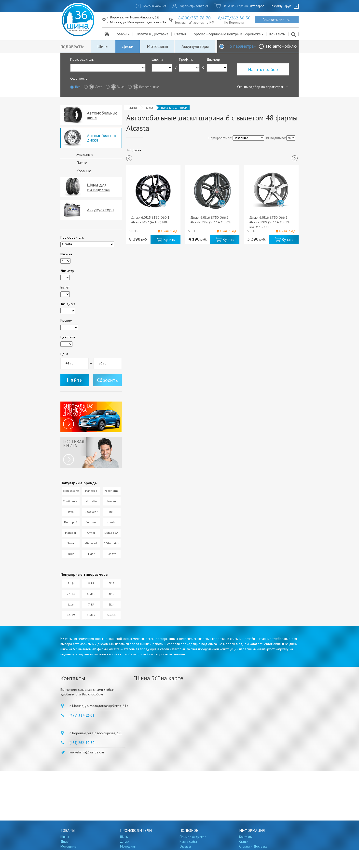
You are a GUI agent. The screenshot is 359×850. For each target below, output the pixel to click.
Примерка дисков (193, 837)
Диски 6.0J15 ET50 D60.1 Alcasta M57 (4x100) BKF (150, 220)
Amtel (91, 532)
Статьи (180, 33)
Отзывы (185, 846)
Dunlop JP (70, 522)
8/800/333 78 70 (194, 18)
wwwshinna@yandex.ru (86, 752)
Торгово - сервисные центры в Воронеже (228, 33)
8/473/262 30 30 (234, 18)
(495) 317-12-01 (81, 715)
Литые (81, 162)
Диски (127, 46)
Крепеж (66, 320)
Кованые (83, 170)
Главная (133, 107)
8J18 (91, 583)
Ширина (157, 59)
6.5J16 (91, 594)
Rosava (111, 554)
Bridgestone (71, 490)
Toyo (71, 512)
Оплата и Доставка (152, 33)
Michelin (91, 501)
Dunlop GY (111, 532)
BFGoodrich (111, 543)
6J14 (111, 604)
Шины (102, 46)
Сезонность (78, 78)
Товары (122, 33)
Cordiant (91, 522)
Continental (71, 501)
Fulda (70, 554)
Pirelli (111, 512)
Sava (70, 543)
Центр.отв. (68, 337)
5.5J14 (71, 594)
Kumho (111, 522)
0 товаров (257, 6)
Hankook (91, 490)
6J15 (111, 583)
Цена (64, 354)
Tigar (91, 554)
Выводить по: (276, 138)
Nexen (111, 501)
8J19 (71, 583)
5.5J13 (111, 615)
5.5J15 (91, 615)
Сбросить (107, 380)
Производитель (82, 59)
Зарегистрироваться (194, 6)
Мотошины (157, 46)
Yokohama (111, 490)
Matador (70, 532)
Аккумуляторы (195, 46)
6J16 (71, 604)
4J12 (111, 594)
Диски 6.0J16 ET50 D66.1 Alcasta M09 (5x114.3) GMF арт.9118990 (269, 222)
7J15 (91, 604)
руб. (288, 6)
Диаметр (213, 59)
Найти (75, 380)
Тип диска (67, 304)
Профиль (186, 59)
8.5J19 (71, 615)
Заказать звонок (276, 19)
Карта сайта (188, 841)
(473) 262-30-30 (82, 742)
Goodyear (90, 512)
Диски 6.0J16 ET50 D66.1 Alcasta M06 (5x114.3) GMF (210, 220)
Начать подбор (263, 69)
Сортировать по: (220, 138)
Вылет (64, 287)
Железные (84, 154)
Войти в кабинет (154, 6)
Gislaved (91, 543)
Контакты (277, 33)
